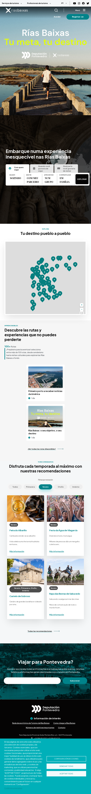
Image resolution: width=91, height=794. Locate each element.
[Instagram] (79, 3)
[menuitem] (12, 3)
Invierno (75, 487)
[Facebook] (83, 3)
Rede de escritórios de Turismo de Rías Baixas (31, 723)
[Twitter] (88, 3)
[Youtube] (74, 3)
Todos (15, 487)
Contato (61, 727)
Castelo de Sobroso (19, 596)
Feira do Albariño (18, 530)
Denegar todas (66, 766)
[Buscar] (59, 10)
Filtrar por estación (45, 480)
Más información (16, 551)
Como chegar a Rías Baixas (64, 723)
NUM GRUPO (49, 179)
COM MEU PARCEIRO (33, 179)
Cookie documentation (13, 788)
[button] (38, 288)
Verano (45, 487)
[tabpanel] (42, 179)
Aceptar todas (66, 774)
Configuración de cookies (66, 759)
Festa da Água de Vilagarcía (63, 530)
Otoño (61, 487)
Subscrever (75, 681)
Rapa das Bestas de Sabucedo (64, 593)
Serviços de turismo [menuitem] (10, 3)
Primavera (30, 487)
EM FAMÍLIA (65, 179)
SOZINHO (15, 178)
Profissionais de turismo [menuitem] (37, 3)
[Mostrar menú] (84, 10)
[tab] (17, 168)
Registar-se (78, 16)
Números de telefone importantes (40, 727)
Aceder (57, 16)
